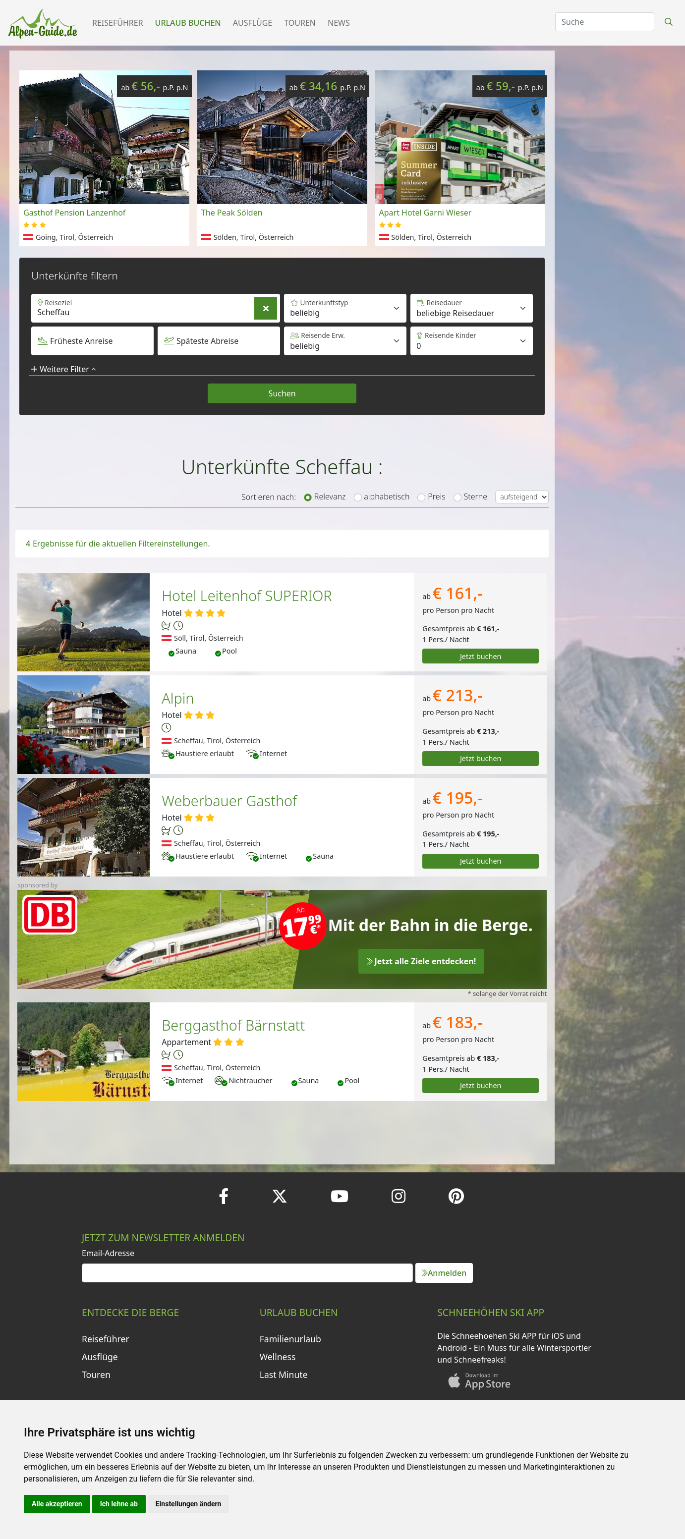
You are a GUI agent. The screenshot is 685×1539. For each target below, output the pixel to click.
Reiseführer (117, 22)
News (339, 22)
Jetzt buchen (481, 656)
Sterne (476, 496)
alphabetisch (386, 496)
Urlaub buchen (188, 22)
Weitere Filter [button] (63, 369)
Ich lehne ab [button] (119, 1504)
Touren (300, 22)
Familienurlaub (290, 1339)
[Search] (604, 21)
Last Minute (284, 1374)
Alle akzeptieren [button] (57, 1504)
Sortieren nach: (268, 497)
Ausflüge (252, 22)
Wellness (278, 1357)
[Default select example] (471, 308)
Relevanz (330, 496)
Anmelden (444, 1272)
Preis (436, 496)
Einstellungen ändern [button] (189, 1504)
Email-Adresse (108, 1253)
